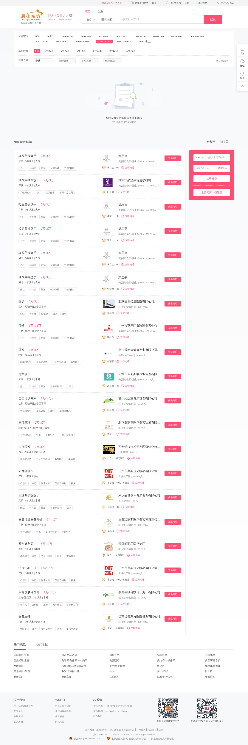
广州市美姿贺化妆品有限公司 (137, 471)
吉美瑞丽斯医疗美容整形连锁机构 (139, 519)
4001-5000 (123, 36)
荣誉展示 (18, 711)
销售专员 (114, 655)
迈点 (161, 729)
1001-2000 (68, 36)
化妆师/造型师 (212, 665)
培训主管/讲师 (69, 655)
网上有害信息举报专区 (162, 738)
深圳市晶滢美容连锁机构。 (136, 180)
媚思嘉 (122, 156)
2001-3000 (86, 36)
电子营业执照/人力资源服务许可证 (126, 738)
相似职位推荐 (23, 142)
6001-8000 (159, 36)
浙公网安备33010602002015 (84, 738)
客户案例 (18, 721)
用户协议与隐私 (63, 711)
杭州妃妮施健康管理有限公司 (137, 398)
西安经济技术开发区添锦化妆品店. (139, 446)
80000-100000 (125, 41)
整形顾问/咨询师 (23, 671)
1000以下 (51, 36)
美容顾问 (114, 660)
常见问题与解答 (63, 706)
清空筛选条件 (223, 60)
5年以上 (98, 50)
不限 (37, 36)
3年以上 (82, 50)
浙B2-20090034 (100, 734)
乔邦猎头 (141, 729)
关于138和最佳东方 (23, 706)
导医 (111, 671)
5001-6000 (141, 36)
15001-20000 (42, 41)
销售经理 (162, 655)
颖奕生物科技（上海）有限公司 (139, 592)
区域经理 (210, 655)
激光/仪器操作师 (70, 671)
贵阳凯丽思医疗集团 (131, 543)
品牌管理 (19, 665)
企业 (100, 11)
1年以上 (50, 50)
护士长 (208, 671)
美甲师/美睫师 (117, 665)
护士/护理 (162, 671)
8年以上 (114, 50)
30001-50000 (83, 41)
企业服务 (59, 716)
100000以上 (146, 41)
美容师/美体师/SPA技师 (74, 660)
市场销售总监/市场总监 (74, 665)
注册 (154, 2)
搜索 (213, 19)
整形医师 (19, 676)
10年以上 (132, 50)
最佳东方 (129, 729)
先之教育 (152, 729)
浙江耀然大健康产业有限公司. (138, 349)
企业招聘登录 (141, 2)
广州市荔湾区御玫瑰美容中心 (137, 325)
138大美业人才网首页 (111, 2)
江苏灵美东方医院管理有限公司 (139, 616)
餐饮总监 (210, 676)
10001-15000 (198, 36)
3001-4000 (104, 36)
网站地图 (59, 721)
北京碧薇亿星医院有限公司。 (137, 301)
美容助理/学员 (212, 660)
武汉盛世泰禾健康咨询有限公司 (139, 495)
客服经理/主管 (21, 660)
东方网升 (89, 729)
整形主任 (66, 676)
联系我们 (97, 716)
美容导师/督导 (21, 655)
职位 (88, 11)
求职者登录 (175, 2)
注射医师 (114, 676)
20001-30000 (63, 41)
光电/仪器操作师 (166, 660)
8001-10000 (178, 36)
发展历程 (18, 716)
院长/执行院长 (165, 676)
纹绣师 (161, 665)
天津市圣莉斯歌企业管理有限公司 (139, 374)
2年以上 (66, 50)
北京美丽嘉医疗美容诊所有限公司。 (139, 422)
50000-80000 (104, 41)
